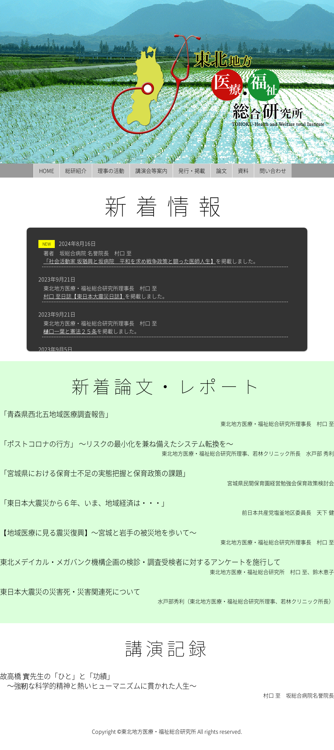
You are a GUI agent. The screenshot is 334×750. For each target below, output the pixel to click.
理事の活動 (111, 171)
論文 (221, 171)
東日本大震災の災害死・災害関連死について (70, 591)
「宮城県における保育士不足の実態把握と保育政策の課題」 (94, 473)
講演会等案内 (151, 171)
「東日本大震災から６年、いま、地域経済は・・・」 (84, 502)
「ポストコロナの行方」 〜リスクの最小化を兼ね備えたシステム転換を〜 (116, 443)
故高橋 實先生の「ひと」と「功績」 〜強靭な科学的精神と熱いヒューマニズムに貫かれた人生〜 (98, 681)
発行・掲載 (191, 171)
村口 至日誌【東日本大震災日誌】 (84, 296)
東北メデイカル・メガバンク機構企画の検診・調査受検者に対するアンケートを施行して (140, 561)
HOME (46, 171)
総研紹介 (76, 171)
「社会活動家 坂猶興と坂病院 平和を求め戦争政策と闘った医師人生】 (129, 261)
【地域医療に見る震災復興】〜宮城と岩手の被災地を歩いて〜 (98, 532)
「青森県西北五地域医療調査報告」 (56, 414)
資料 (243, 171)
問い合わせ (273, 171)
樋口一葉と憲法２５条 (70, 331)
